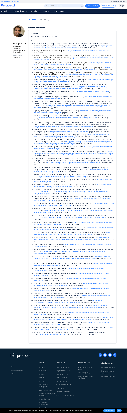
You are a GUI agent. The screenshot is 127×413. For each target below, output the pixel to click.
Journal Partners (44, 399)
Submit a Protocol (92, 6)
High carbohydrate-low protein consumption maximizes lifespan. (63, 176)
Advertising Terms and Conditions (85, 377)
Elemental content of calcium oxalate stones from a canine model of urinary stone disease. (68, 118)
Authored (43, 19)
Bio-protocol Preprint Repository (107, 372)
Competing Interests (63, 392)
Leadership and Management (44, 386)
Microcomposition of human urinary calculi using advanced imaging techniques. (72, 185)
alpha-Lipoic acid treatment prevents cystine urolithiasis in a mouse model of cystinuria (73, 47)
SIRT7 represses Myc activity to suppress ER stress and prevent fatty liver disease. (73, 163)
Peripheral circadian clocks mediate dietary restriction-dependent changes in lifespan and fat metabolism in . (70, 88)
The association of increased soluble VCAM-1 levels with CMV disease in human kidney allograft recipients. (73, 318)
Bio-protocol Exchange (108, 367)
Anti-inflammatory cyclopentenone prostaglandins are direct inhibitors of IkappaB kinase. (69, 301)
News (12, 367)
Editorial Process (61, 378)
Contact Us (42, 408)
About (46, 11)
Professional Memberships (43, 403)
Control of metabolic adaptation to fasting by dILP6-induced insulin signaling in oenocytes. (71, 136)
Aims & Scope (43, 371)
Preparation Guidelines (63, 371)
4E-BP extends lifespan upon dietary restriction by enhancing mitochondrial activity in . (72, 233)
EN (122, 6)
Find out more (109, 411)
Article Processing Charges (65, 395)
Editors (41, 378)
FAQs (12, 374)
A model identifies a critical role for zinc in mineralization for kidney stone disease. (70, 126)
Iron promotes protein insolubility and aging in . (69, 132)
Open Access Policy (45, 390)
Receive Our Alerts (108, 6)
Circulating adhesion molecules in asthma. (52, 334)
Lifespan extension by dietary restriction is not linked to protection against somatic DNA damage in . (71, 238)
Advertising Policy (84, 373)
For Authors (35, 11)
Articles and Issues (20, 11)
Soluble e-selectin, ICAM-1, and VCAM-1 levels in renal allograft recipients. (73, 328)
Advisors (42, 374)
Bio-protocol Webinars (108, 376)
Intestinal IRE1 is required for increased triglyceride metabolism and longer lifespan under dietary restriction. (74, 69)
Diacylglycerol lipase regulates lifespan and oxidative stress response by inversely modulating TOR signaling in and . (73, 143)
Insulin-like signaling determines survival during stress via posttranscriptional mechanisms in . (73, 217)
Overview (32, 19)
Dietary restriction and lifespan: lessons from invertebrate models (87, 51)
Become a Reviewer (58, 11)
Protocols (5, 11)
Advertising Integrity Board (85, 368)
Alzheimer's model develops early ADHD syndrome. (92, 92)
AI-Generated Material (63, 385)
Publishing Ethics (61, 388)
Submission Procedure (63, 367)
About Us (42, 367)
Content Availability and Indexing (47, 394)
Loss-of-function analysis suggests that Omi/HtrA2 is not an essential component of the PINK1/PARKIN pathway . (72, 257)
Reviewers (42, 381)
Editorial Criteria (61, 381)
